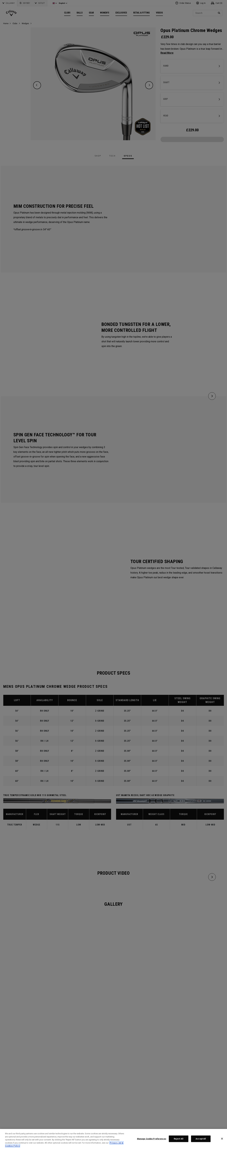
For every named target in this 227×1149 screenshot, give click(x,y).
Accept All (201, 1139)
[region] (113, 1139)
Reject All (178, 1139)
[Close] (222, 1138)
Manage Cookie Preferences (151, 1139)
